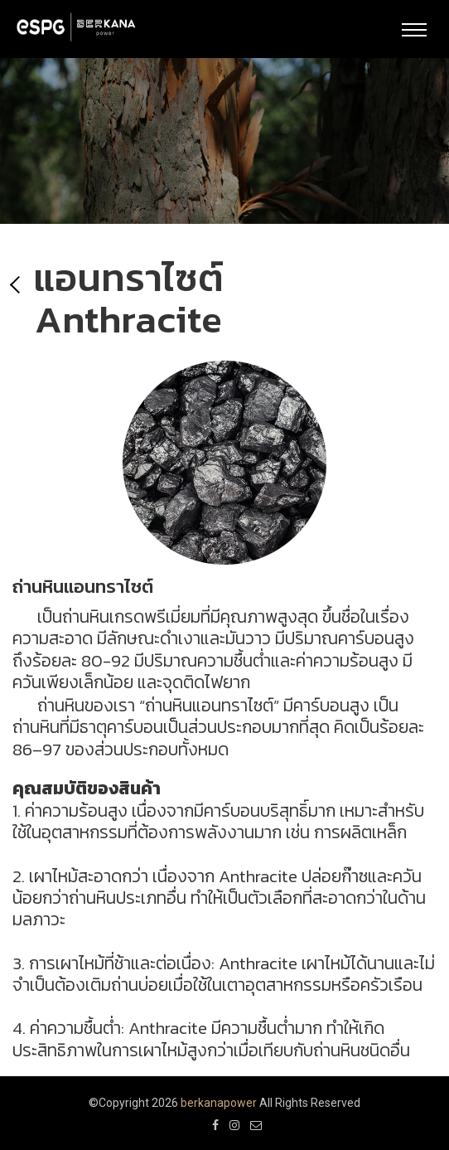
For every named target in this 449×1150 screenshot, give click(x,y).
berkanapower (219, 1102)
